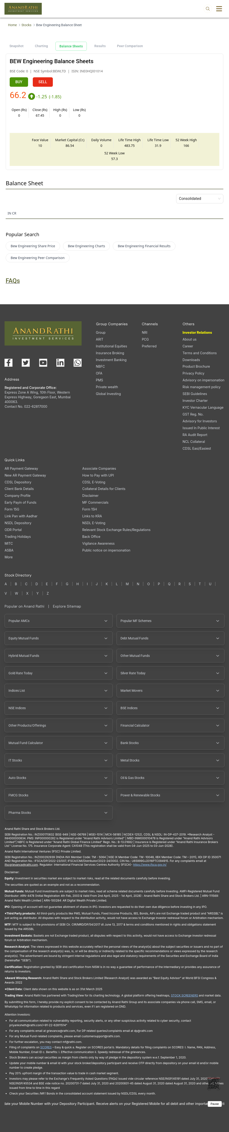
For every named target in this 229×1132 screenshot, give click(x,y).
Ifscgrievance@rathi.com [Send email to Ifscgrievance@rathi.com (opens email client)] (21, 864)
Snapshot (16, 46)
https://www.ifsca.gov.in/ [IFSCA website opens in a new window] (150, 864)
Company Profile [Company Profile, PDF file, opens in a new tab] (17, 496)
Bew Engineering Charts (86, 246)
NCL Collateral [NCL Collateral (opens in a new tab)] (194, 442)
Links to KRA (92, 516)
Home (12, 25)
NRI (144, 332)
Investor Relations (197, 332)
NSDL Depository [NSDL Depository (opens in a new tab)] (17, 523)
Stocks (26, 25)
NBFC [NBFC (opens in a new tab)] (100, 366)
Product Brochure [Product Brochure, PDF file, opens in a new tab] (196, 366)
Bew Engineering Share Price (33, 246)
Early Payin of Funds (20, 502)
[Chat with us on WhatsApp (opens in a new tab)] (78, 363)
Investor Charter (195, 401)
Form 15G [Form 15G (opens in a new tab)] (11, 509)
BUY (18, 82)
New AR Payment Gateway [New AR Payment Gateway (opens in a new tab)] (25, 475)
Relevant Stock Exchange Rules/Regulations (116, 530)
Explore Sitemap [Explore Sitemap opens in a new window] (67, 606)
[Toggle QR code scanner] (213, 1083)
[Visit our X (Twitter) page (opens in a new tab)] (26, 363)
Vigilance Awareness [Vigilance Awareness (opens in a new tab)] (98, 543)
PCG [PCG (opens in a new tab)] (145, 339)
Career (188, 346)
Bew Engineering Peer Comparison (38, 257)
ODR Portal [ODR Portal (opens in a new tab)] (12, 530)
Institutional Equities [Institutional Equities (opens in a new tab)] (111, 346)
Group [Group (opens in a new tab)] (101, 332)
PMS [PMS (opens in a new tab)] (99, 380)
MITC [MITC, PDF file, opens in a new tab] (8, 543)
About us (189, 339)
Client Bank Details (19, 489)
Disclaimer (90, 496)
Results (100, 46)
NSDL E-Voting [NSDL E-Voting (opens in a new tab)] (93, 523)
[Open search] (208, 8)
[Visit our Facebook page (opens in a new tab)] (8, 363)
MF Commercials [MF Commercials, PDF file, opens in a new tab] (95, 502)
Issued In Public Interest (201, 428)
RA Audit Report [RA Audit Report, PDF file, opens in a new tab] (195, 435)
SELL (42, 82)
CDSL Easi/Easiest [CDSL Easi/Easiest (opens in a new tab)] (197, 448)
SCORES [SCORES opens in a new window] (46, 1047)
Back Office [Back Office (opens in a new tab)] (91, 537)
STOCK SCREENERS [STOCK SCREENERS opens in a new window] (184, 995)
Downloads (191, 360)
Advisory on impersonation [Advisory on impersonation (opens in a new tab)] (203, 380)
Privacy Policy (193, 373)
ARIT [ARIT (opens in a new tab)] (99, 339)
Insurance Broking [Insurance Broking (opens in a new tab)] (110, 353)
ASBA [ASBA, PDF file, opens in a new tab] (8, 550)
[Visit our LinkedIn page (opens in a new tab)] (60, 363)
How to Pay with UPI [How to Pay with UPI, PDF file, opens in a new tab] (98, 475)
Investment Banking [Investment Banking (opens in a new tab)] (111, 360)
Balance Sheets (71, 46)
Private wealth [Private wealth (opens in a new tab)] (107, 387)
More (8, 557)
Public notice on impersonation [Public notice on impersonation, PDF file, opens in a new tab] (106, 550)
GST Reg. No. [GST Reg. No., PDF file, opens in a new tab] (193, 414)
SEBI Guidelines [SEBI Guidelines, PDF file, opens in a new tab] (195, 394)
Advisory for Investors (200, 421)
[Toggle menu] (219, 8)
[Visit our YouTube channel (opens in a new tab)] (43, 363)
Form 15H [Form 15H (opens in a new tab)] (89, 509)
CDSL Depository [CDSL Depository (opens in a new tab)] (17, 482)
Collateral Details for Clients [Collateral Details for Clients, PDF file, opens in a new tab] (103, 489)
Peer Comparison (130, 46)
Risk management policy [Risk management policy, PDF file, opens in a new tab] (202, 387)
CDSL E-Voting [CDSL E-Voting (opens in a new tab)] (93, 482)
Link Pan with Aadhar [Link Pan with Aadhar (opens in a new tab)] (20, 516)
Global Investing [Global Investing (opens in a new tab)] (108, 394)
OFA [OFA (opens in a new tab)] (99, 373)
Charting (41, 46)
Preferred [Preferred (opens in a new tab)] (149, 346)
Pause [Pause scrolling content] (215, 1104)
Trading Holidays (17, 537)
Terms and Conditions (200, 353)
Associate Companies (99, 468)
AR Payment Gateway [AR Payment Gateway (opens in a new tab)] (21, 468)
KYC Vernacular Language (203, 407)
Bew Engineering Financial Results (144, 246)
